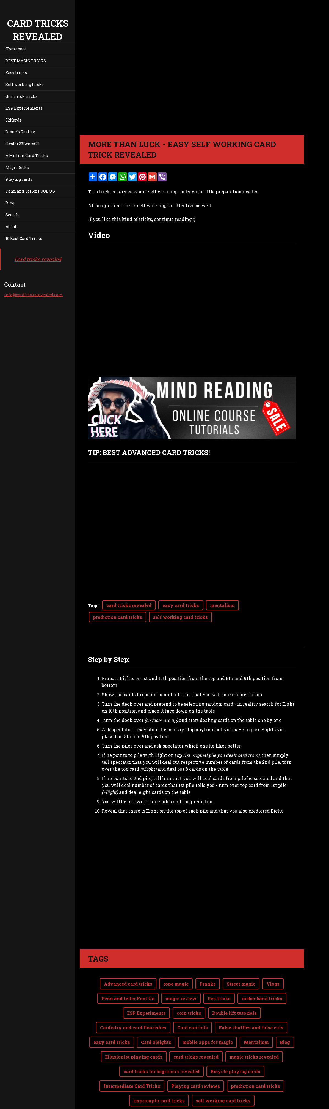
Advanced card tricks (128, 962)
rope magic (176, 962)
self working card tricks (180, 617)
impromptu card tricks (159, 1078)
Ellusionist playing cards (133, 1035)
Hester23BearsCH (22, 143)
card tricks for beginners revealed (161, 1049)
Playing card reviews (195, 1064)
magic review (181, 976)
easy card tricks (180, 605)
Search (12, 214)
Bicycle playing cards (235, 1049)
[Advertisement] (192, 867)
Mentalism (256, 1020)
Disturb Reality (20, 131)
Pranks (208, 962)
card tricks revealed (128, 605)
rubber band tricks (262, 976)
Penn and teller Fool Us (127, 976)
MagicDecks (17, 167)
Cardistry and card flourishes (133, 1005)
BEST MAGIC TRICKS (25, 60)
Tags (93, 605)
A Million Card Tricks (26, 155)
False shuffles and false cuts (251, 1005)
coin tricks (189, 991)
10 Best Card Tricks (23, 238)
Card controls (192, 1005)
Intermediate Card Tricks (132, 1064)
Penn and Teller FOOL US (30, 191)
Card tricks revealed (38, 259)
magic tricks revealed (254, 1035)
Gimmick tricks (21, 96)
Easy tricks (16, 72)
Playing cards (18, 179)
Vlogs (273, 962)
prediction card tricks (117, 617)
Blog (9, 203)
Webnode (291, 1101)
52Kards (13, 120)
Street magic (241, 962)
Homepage (16, 49)
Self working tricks (24, 84)
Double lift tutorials (234, 991)
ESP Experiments (146, 991)
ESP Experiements (23, 108)
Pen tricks (219, 976)
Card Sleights (156, 1020)
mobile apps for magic (207, 1020)
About (10, 226)
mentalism (222, 605)
